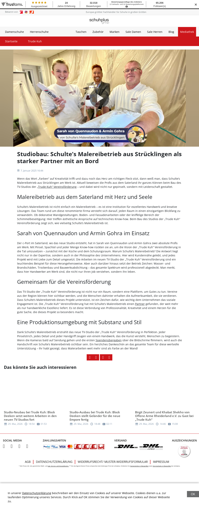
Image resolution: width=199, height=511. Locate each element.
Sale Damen (133, 32)
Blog (171, 32)
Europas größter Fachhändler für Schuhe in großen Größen (116, 11)
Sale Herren (154, 32)
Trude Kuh (35, 41)
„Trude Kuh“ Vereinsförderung (57, 187)
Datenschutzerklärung (54, 462)
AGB (28, 462)
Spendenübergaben (109, 340)
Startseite (11, 41)
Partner (140, 304)
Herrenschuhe (39, 32)
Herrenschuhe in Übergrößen (162, 466)
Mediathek (187, 32)
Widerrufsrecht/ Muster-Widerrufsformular (113, 462)
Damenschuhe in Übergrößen (139, 466)
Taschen (81, 32)
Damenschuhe (14, 32)
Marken (115, 32)
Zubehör (98, 32)
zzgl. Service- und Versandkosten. (58, 466)
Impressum (161, 462)
